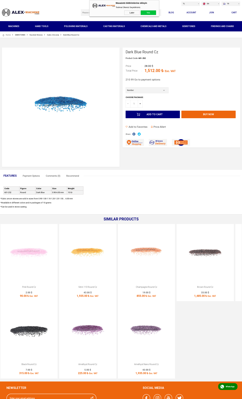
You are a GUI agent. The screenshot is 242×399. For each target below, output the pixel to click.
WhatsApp (230, 387)
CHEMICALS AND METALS (153, 26)
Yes (148, 12)
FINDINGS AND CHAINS (222, 26)
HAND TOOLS (41, 26)
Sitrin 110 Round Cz (87, 287)
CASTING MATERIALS (114, 26)
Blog (171, 12)
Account (191, 12)
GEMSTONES (188, 26)
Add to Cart (155, 114)
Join (211, 12)
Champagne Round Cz (146, 287)
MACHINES (13, 26)
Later (132, 12)
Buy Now (208, 114)
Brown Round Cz (205, 287)
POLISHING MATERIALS (76, 26)
